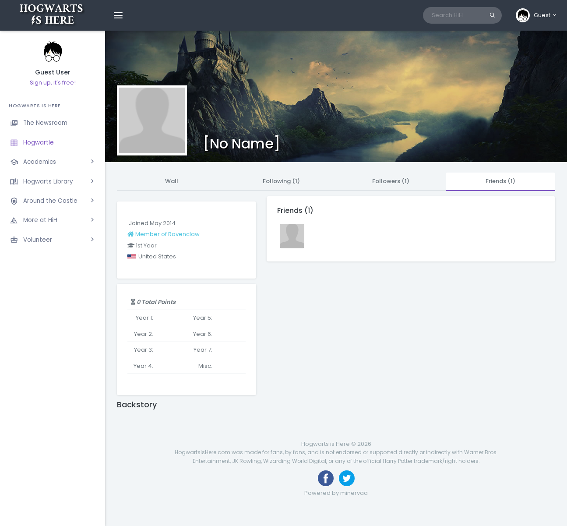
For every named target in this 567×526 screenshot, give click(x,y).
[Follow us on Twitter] (347, 478)
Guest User (52, 72)
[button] (537, 15)
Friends (500, 181)
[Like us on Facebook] (326, 478)
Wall (171, 181)
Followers (390, 181)
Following (281, 181)
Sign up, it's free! (53, 82)
